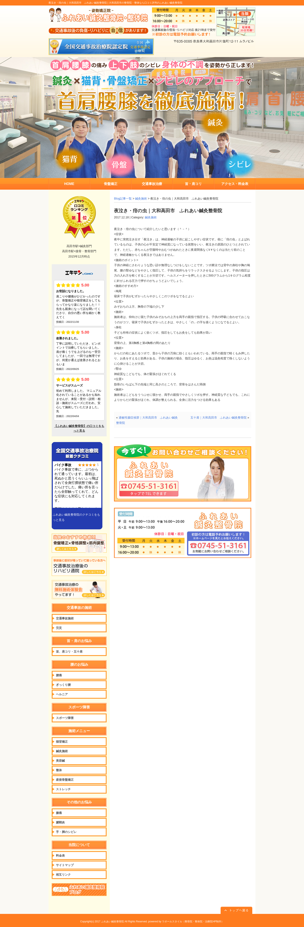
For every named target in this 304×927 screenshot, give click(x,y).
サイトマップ (65, 865)
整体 (59, 770)
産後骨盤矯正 (65, 779)
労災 (59, 628)
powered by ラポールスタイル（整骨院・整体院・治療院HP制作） (186, 921)
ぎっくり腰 (63, 684)
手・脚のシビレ (66, 832)
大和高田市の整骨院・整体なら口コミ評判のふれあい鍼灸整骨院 (145, 2)
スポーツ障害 (65, 718)
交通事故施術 (65, 618)
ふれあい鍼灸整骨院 (112, 921)
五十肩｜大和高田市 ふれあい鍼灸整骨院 (218, 417)
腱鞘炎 (60, 822)
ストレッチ (63, 789)
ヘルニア (62, 694)
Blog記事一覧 (123, 198)
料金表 (60, 855)
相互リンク (63, 874)
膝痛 (59, 813)
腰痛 (59, 675)
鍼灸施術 (141, 198)
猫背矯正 (62, 741)
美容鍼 (60, 760)
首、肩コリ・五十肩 (69, 651)
